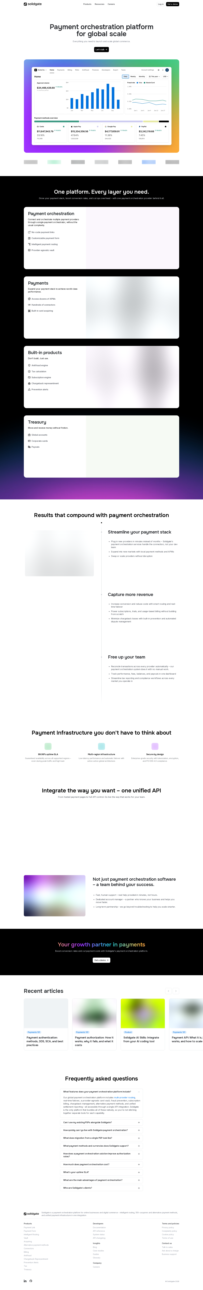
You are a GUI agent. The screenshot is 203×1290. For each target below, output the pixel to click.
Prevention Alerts (31, 1262)
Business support (169, 1254)
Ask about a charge (170, 1251)
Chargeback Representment (36, 1259)
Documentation (99, 1227)
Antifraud (27, 1255)
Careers (96, 1267)
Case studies (98, 1251)
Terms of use (167, 1238)
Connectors (29, 1248)
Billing (26, 1252)
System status (99, 1234)
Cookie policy (168, 1234)
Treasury (27, 1269)
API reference (99, 1231)
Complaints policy (169, 1231)
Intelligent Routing (31, 1234)
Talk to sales (167, 1247)
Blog (95, 1247)
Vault (26, 1238)
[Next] (176, 991)
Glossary (96, 1258)
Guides (96, 1254)
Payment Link (29, 1227)
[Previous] (168, 991)
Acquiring (28, 1241)
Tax (25, 1266)
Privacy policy (168, 1227)
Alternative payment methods (36, 1245)
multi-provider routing (124, 1097)
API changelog (99, 1238)
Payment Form (30, 1231)
